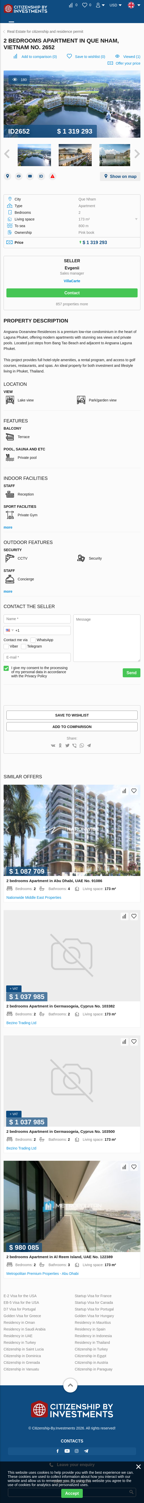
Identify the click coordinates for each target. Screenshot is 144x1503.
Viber (14, 645)
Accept (72, 1493)
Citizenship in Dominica (22, 1354)
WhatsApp (45, 638)
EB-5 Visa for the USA (21, 1301)
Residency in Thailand (92, 1341)
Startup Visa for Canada (94, 1301)
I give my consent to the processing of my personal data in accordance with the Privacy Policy (39, 670)
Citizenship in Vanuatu (21, 1368)
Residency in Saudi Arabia (24, 1328)
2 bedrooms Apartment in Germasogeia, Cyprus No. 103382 (60, 1004)
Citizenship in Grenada (22, 1361)
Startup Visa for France (93, 1294)
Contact (72, 291)
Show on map (123, 175)
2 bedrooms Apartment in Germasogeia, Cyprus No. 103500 (60, 1130)
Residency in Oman (19, 1321)
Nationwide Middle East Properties (33, 896)
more (8, 526)
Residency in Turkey (20, 1341)
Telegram (34, 645)
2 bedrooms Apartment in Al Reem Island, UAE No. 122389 (59, 1255)
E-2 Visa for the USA (20, 1294)
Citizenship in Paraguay (93, 1368)
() (39, 57)
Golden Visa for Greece (22, 1314)
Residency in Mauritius (93, 1321)
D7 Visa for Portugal (20, 1308)
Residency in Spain (90, 1328)
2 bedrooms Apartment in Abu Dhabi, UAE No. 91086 (54, 879)
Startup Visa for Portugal (94, 1308)
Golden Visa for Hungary (94, 1314)
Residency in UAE (18, 1334)
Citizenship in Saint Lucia (24, 1348)
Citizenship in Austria (91, 1361)
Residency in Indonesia (93, 1334)
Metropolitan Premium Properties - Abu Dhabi (42, 1272)
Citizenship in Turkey (91, 1348)
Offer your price (128, 63)
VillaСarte (72, 279)
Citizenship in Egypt (90, 1354)
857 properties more (72, 302)
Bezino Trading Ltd (21, 1021)
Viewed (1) (131, 57)
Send (132, 671)
